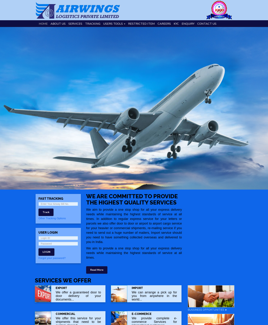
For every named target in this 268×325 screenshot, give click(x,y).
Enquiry (188, 24)
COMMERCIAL (65, 314)
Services (75, 24)
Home (43, 24)
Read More (96, 270)
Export (61, 288)
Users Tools (114, 24)
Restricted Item (141, 24)
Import (137, 288)
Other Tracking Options (52, 218)
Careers (164, 24)
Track (46, 212)
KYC (176, 24)
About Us (58, 24)
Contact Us (206, 24)
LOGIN (46, 252)
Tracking (92, 24)
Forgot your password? (52, 258)
